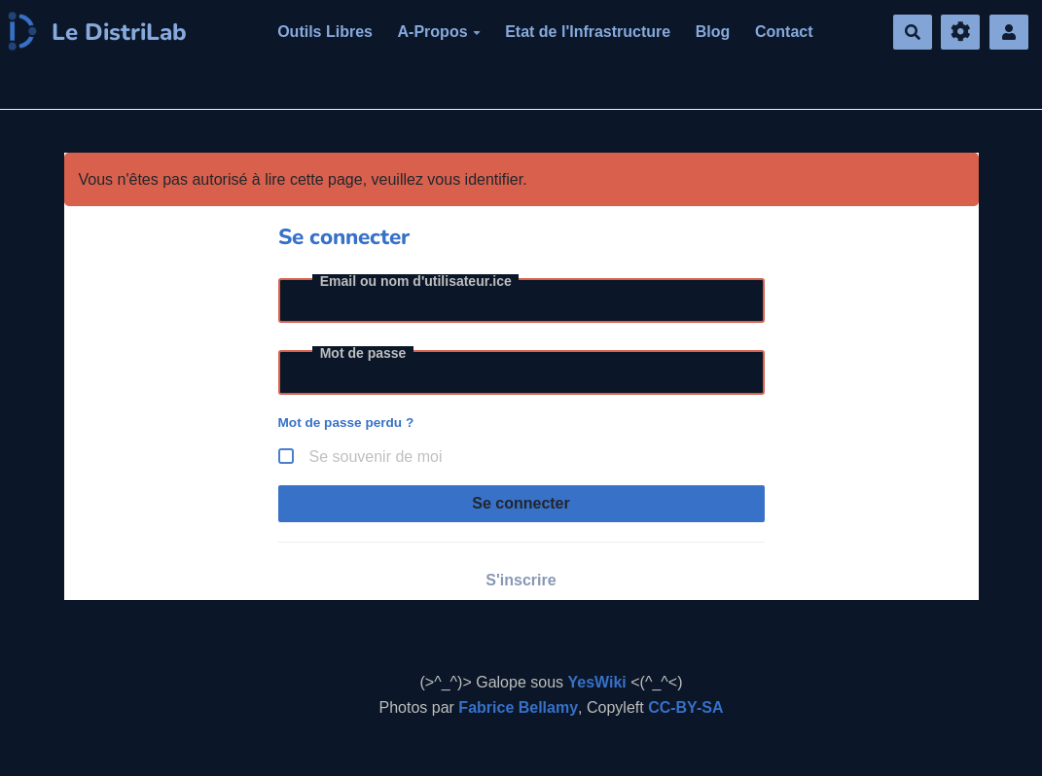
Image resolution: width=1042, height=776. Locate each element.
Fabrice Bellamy (518, 707)
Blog (713, 31)
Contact (784, 31)
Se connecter (520, 503)
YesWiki (596, 682)
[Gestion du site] (960, 33)
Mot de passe (363, 353)
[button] (1008, 33)
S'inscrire (520, 580)
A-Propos (439, 31)
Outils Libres (325, 31)
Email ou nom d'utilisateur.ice (416, 281)
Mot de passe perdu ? (346, 422)
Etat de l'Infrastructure (587, 31)
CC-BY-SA (685, 707)
